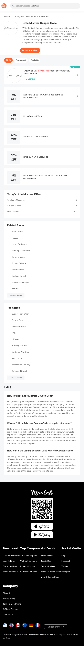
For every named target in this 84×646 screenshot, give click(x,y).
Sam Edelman (18, 269)
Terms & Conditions (12, 603)
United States (55, 626)
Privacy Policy (9, 598)
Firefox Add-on (10, 566)
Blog (63, 555)
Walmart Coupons (28, 560)
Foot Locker (17, 231)
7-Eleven (16, 339)
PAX (13, 332)
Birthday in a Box (19, 345)
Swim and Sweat (19, 371)
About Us (7, 593)
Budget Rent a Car (20, 313)
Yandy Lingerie (18, 256)
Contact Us (8, 614)
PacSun (15, 237)
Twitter (64, 566)
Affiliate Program (11, 609)
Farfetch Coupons (28, 571)
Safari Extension (10, 571)
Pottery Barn (17, 320)
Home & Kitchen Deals (51, 571)
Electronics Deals (48, 566)
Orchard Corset (19, 276)
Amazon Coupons (28, 555)
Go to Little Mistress (30, 50)
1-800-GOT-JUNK (20, 326)
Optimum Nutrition (20, 352)
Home (7, 16)
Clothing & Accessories (22, 16)
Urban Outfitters (19, 244)
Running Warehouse (21, 250)
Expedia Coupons (28, 566)
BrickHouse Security (21, 364)
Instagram (65, 571)
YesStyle (16, 288)
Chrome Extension (11, 555)
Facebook (65, 560)
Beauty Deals (46, 560)
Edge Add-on (9, 560)
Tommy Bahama (19, 263)
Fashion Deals (47, 555)
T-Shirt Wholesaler (20, 282)
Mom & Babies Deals (50, 577)
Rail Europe (17, 358)
